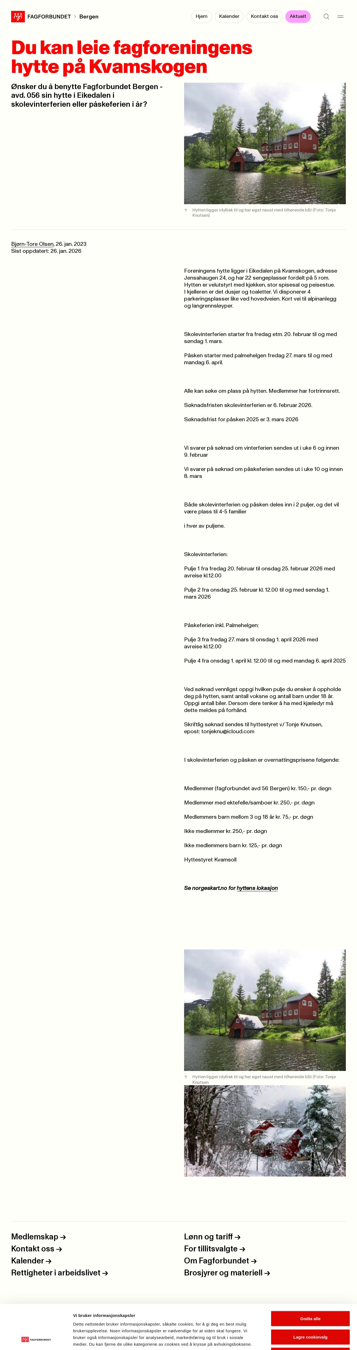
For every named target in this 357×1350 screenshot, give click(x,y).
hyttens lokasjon (257, 888)
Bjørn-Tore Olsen (32, 244)
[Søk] (326, 16)
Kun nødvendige (310, 1313)
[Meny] (340, 16)
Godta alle (310, 1276)
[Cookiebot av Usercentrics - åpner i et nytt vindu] (36, 1339)
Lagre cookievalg (310, 1295)
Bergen (88, 17)
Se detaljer (300, 1339)
